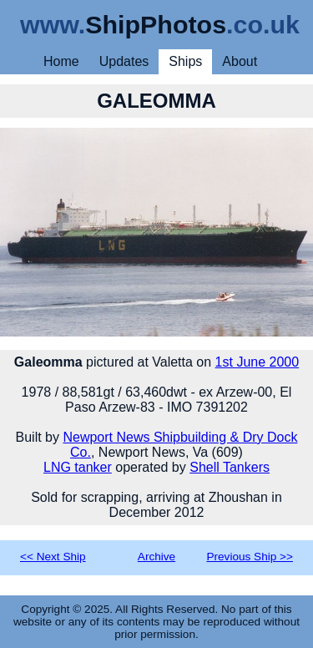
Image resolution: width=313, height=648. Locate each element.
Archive (156, 556)
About (239, 61)
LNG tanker (77, 467)
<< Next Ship (53, 556)
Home (61, 61)
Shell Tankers (229, 467)
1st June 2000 (257, 362)
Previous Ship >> (249, 556)
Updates (124, 61)
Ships (185, 61)
